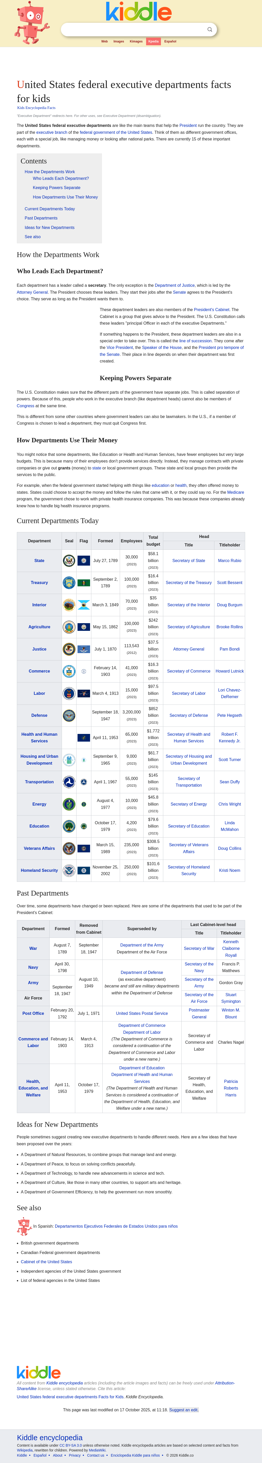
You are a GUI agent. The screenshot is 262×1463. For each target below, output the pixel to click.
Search (210, 29)
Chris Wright (230, 804)
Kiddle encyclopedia (64, 1383)
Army (33, 983)
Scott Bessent (230, 582)
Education (39, 826)
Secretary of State (188, 560)
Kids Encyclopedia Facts (36, 108)
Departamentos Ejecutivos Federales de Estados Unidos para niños (116, 1226)
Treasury (39, 582)
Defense (39, 715)
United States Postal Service (142, 1013)
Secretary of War (199, 948)
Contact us (95, 1455)
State (39, 560)
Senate (179, 292)
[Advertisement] (131, 61)
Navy (33, 967)
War (33, 948)
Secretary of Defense (189, 715)
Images (119, 41)
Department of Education (142, 1068)
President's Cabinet (211, 309)
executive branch (51, 132)
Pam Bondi (230, 649)
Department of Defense (142, 972)
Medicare (235, 492)
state (96, 468)
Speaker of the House (162, 347)
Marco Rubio (230, 560)
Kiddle (22, 1455)
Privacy (75, 1455)
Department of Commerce (142, 1025)
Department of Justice (175, 285)
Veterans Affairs (39, 848)
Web (104, 41)
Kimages (136, 41)
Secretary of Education (189, 826)
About (57, 1455)
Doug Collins (230, 848)
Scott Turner (230, 759)
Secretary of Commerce (188, 671)
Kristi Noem (230, 870)
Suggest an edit (183, 1410)
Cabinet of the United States (46, 1262)
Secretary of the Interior (188, 605)
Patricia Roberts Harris (231, 1088)
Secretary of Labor (189, 693)
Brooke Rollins (229, 627)
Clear (199, 29)
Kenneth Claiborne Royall (230, 949)
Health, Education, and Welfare (33, 1088)
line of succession (195, 341)
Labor (39, 693)
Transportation (39, 782)
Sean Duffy (230, 782)
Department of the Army (141, 945)
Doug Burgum (230, 605)
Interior (39, 605)
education (160, 485)
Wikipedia (25, 1450)
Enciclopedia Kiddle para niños (135, 1455)
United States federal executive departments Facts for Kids (70, 1397)
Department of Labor (142, 1032)
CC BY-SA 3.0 (70, 1445)
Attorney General (32, 292)
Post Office (33, 1013)
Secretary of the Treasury (189, 582)
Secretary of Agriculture (189, 627)
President (188, 125)
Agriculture (39, 627)
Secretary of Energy (189, 804)
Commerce (39, 671)
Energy (39, 804)
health (181, 485)
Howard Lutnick (230, 671)
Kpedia (153, 41)
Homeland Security (39, 870)
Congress (25, 406)
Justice (39, 649)
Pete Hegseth (229, 715)
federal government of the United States (116, 132)
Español (170, 41)
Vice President (120, 347)
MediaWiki (97, 1450)
